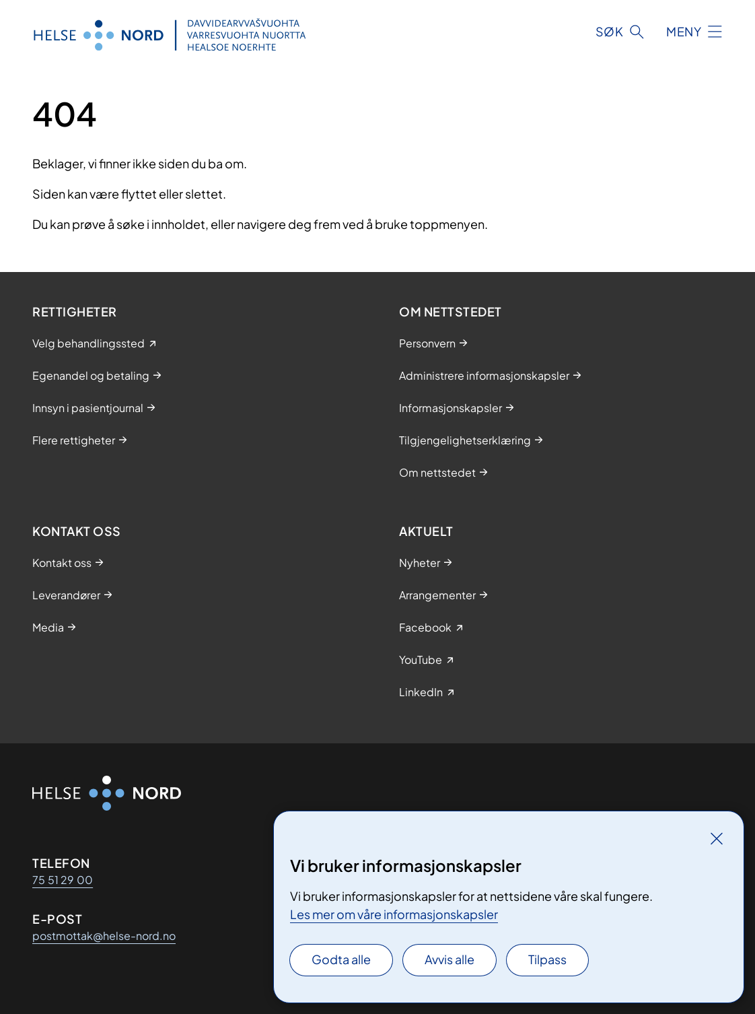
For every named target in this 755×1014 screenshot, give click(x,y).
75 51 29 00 (62, 880)
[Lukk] (716, 838)
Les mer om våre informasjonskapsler (394, 914)
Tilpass (547, 959)
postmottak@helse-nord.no (104, 935)
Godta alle (341, 959)
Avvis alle (449, 959)
